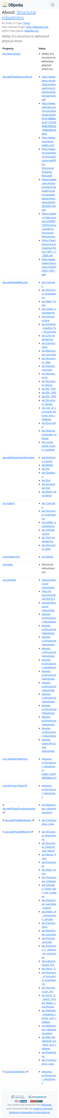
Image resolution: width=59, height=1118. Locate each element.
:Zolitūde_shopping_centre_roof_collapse (49, 1016)
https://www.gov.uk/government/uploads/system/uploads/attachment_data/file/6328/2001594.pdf (49, 195)
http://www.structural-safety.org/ (49, 141)
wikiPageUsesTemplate (18, 457)
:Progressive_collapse (49, 879)
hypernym (11, 556)
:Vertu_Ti (49, 968)
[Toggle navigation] (52, 5)
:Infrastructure (48, 318)
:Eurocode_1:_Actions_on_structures (49, 951)
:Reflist (47, 465)
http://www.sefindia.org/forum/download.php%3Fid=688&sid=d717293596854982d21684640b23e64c (49, 119)
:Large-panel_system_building (48, 445)
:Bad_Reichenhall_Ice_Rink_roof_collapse (49, 1042)
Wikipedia (46, 1104)
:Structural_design (49, 402)
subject (9, 503)
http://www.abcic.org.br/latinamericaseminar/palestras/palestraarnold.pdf (49, 88)
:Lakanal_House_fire (49, 963)
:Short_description (49, 493)
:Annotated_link (48, 486)
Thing (26, 23)
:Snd (46, 480)
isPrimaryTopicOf (15, 785)
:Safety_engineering (49, 310)
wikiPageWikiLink (15, 282)
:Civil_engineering (48, 337)
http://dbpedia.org (37, 27)
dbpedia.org (31, 30)
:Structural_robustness (49, 791)
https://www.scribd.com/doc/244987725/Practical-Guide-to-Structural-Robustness (49, 225)
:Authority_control (49, 459)
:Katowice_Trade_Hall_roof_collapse (49, 890)
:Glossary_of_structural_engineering (49, 978)
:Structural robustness (49, 618)
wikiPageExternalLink (17, 76)
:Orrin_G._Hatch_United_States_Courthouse (49, 1001)
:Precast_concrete (49, 368)
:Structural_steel (49, 360)
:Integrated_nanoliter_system (49, 904)
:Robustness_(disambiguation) (49, 808)
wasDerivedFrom (15, 759)
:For (46, 469)
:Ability (47, 556)
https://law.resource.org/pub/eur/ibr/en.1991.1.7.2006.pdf (49, 248)
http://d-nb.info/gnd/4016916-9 (49, 595)
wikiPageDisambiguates (19, 808)
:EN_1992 (49, 392)
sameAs (9, 580)
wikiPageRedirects (18, 820)
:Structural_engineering (49, 293)
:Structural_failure (49, 383)
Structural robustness (19, 14)
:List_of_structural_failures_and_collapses (49, 413)
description (11, 53)
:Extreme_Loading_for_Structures (49, 328)
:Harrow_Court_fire (49, 989)
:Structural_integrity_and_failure (49, 846)
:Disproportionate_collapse (49, 434)
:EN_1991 (49, 389)
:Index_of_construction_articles (49, 915)
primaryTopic (15, 1071)
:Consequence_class (49, 822)
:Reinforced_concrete (49, 352)
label (8, 564)
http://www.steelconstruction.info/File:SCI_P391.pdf (49, 267)
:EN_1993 (49, 396)
